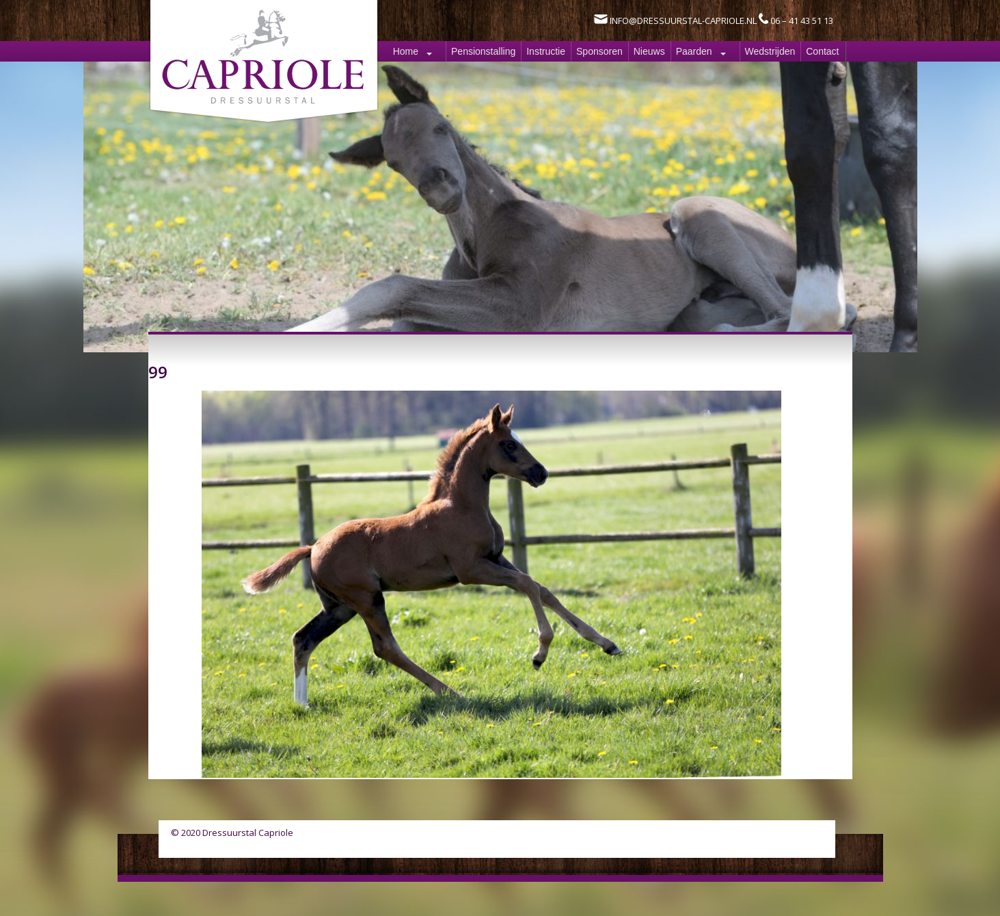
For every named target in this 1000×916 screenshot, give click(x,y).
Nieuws (649, 51)
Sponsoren (599, 51)
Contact (822, 51)
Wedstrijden (770, 51)
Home (405, 51)
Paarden (694, 51)
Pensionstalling (483, 51)
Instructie (545, 51)
